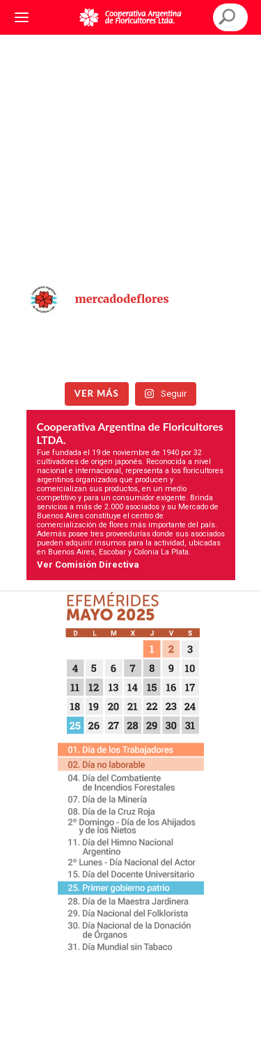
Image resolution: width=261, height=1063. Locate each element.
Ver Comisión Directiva (88, 564)
